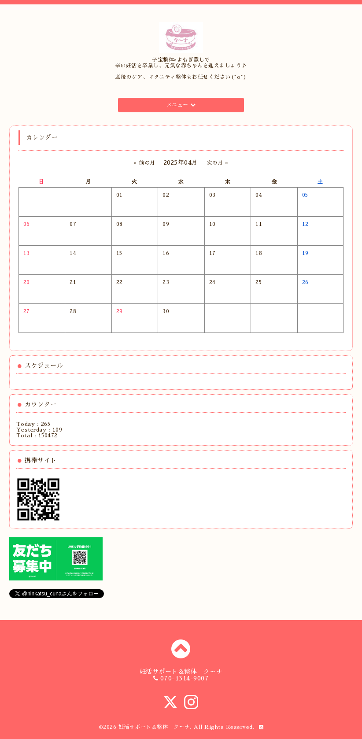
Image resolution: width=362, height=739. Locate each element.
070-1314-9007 (184, 678)
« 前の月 (144, 163)
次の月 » (218, 163)
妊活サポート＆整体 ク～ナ (154, 727)
